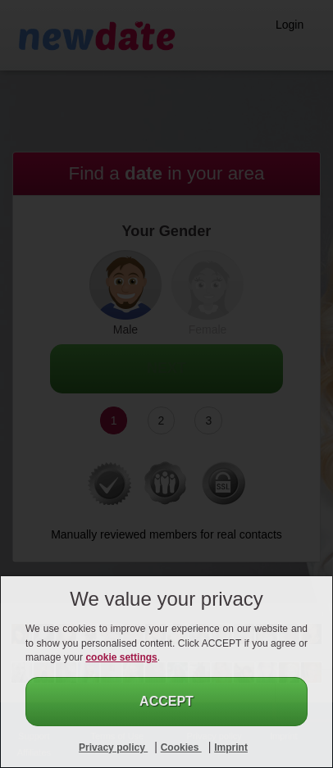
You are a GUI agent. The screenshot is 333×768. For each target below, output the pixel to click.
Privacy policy (113, 747)
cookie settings (121, 657)
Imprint (231, 747)
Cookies (181, 747)
